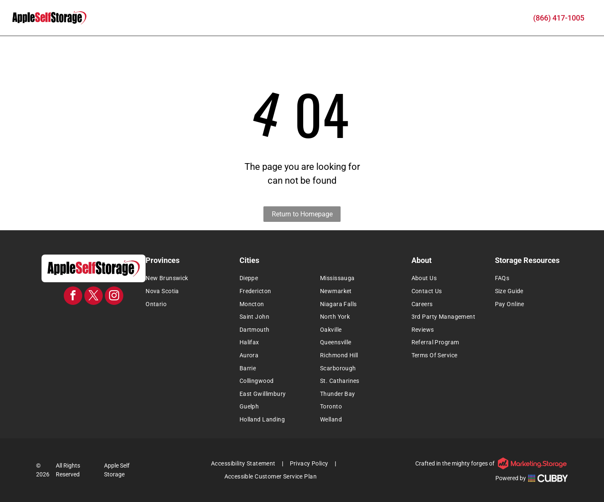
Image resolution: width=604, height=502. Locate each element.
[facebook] (73, 296)
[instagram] (114, 296)
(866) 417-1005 (558, 17)
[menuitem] (190, 278)
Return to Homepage (302, 214)
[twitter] (93, 296)
